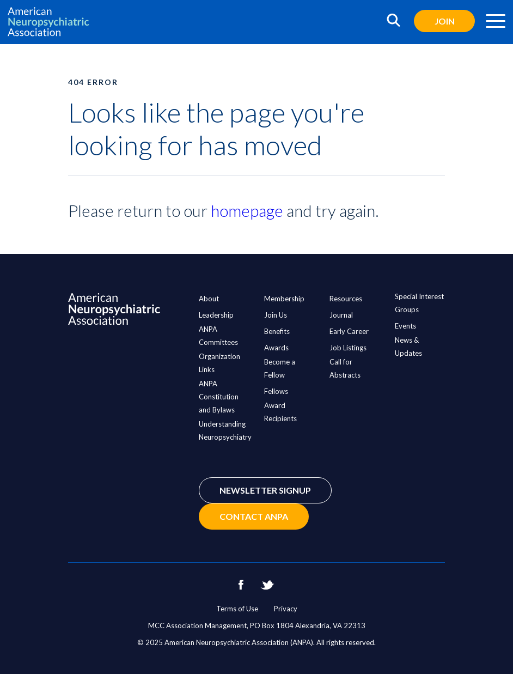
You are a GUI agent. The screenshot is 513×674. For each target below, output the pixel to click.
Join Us (275, 315)
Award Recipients (280, 412)
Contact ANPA (253, 516)
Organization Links (219, 363)
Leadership (216, 315)
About (209, 298)
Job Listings (348, 347)
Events (405, 325)
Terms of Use (237, 608)
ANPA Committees (218, 336)
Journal (341, 315)
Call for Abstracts (345, 368)
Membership (284, 298)
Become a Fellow (279, 368)
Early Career (349, 331)
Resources (345, 298)
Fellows (276, 391)
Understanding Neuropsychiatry (225, 430)
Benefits (277, 331)
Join (445, 21)
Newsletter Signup (265, 490)
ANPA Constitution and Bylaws (219, 396)
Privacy (285, 608)
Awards (276, 347)
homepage (247, 210)
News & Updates (408, 346)
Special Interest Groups (419, 303)
